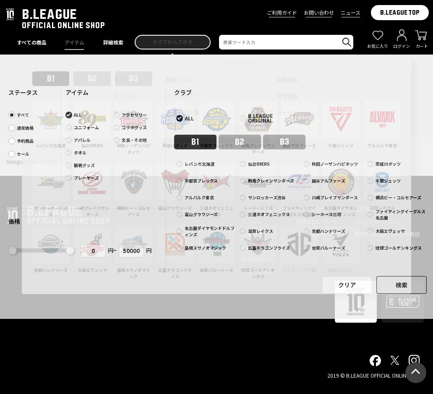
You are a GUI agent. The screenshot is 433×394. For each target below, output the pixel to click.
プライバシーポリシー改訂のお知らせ (216, 63)
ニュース (350, 12)
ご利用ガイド (282, 12)
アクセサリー (256, 259)
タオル (249, 233)
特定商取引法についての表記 (387, 233)
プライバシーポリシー (379, 221)
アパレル (252, 221)
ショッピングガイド (319, 208)
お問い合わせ (319, 12)
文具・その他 (257, 271)
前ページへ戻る (216, 133)
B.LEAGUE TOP (400, 12)
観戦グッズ (254, 246)
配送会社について (316, 221)
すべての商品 (256, 208)
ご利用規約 (366, 208)
